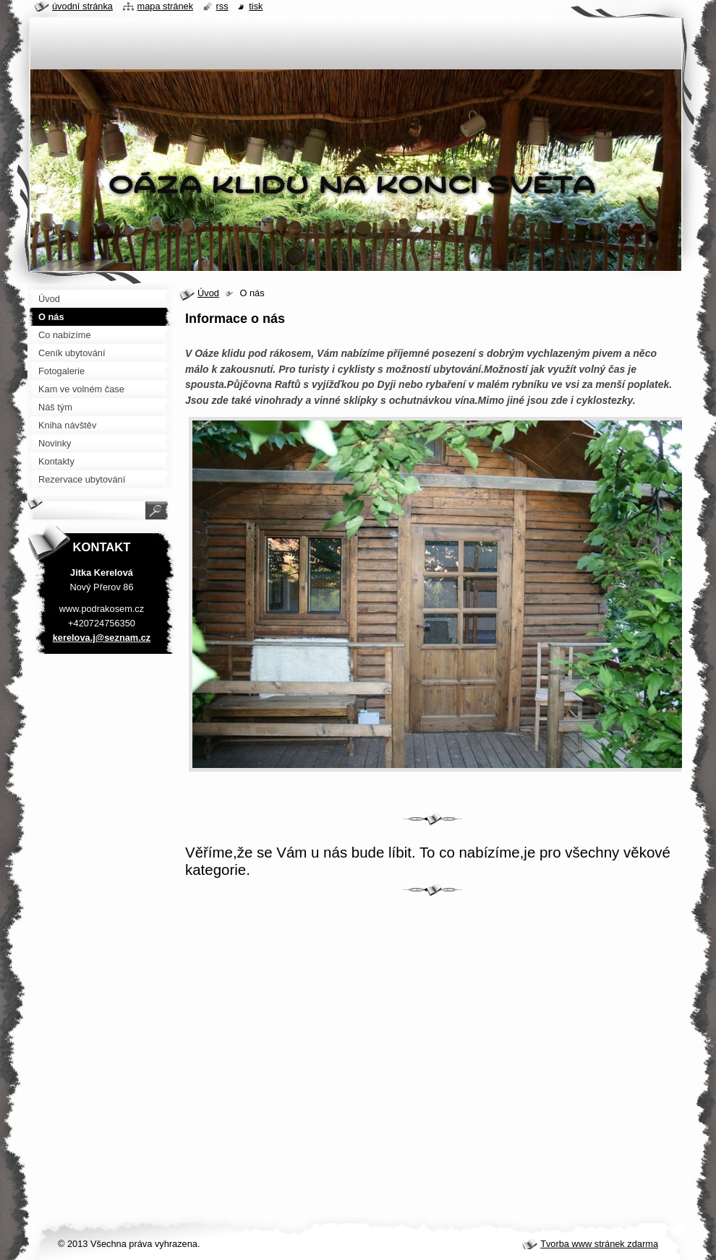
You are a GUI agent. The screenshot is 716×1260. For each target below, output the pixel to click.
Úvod (208, 293)
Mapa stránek (165, 6)
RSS (222, 6)
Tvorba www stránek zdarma (599, 1243)
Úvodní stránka (82, 6)
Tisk (256, 6)
